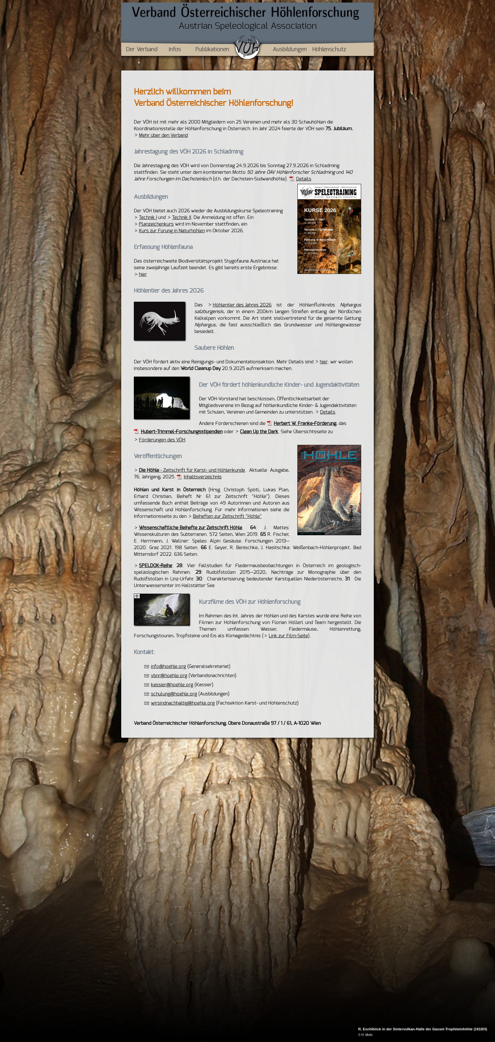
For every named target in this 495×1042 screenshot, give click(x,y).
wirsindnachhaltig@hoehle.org (183, 703)
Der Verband (142, 49)
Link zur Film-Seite (288, 635)
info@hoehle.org (168, 666)
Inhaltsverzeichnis (203, 477)
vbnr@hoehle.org (169, 675)
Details (303, 179)
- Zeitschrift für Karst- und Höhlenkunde (192, 470)
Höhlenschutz (329, 49)
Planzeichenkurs (156, 224)
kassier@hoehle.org (172, 684)
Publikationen (212, 49)
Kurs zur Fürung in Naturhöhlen (172, 230)
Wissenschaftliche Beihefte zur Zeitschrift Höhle (190, 527)
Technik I (148, 217)
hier (143, 274)
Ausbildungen (290, 49)
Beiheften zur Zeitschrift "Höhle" (227, 516)
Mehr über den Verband (163, 135)
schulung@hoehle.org (174, 694)
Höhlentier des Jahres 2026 (242, 305)
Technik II (181, 217)
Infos (175, 49)
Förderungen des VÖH (162, 440)
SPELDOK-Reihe (155, 565)
